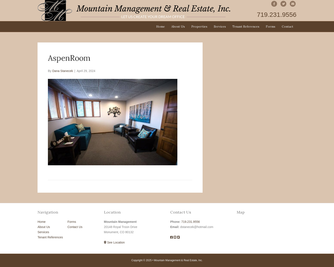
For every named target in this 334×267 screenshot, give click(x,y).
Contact (287, 26)
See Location (114, 242)
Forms (270, 26)
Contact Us (75, 227)
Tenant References (245, 26)
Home (160, 26)
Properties (199, 26)
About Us (178, 26)
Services (220, 26)
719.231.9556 (190, 221)
